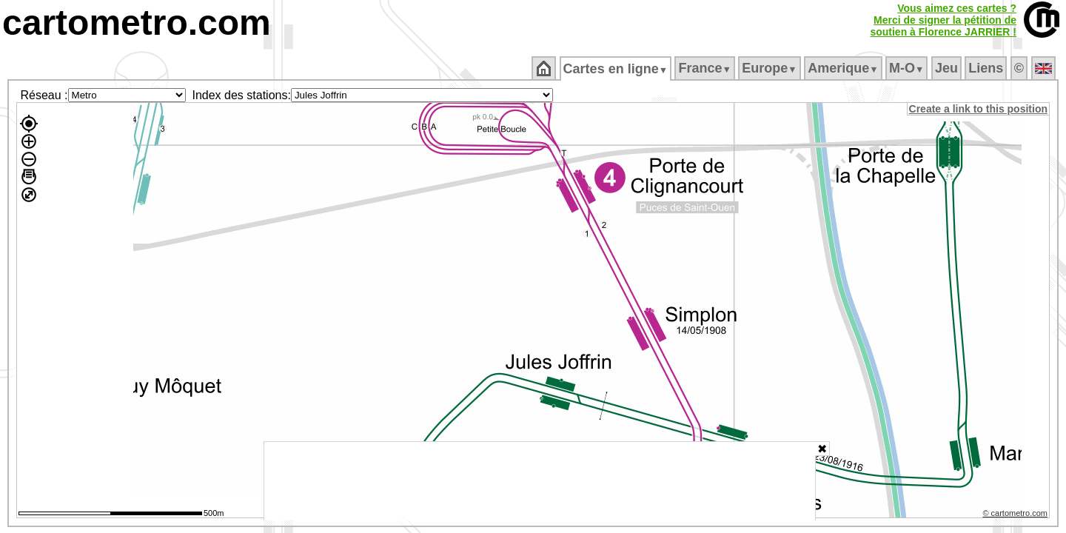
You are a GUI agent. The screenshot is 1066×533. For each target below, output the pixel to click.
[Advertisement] (539, 481)
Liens (987, 68)
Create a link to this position (979, 109)
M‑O (908, 68)
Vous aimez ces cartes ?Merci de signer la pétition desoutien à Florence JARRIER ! (943, 20)
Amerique (844, 68)
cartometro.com (136, 22)
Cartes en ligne (616, 68)
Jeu (947, 68)
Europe (770, 68)
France (706, 68)
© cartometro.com (1016, 515)
